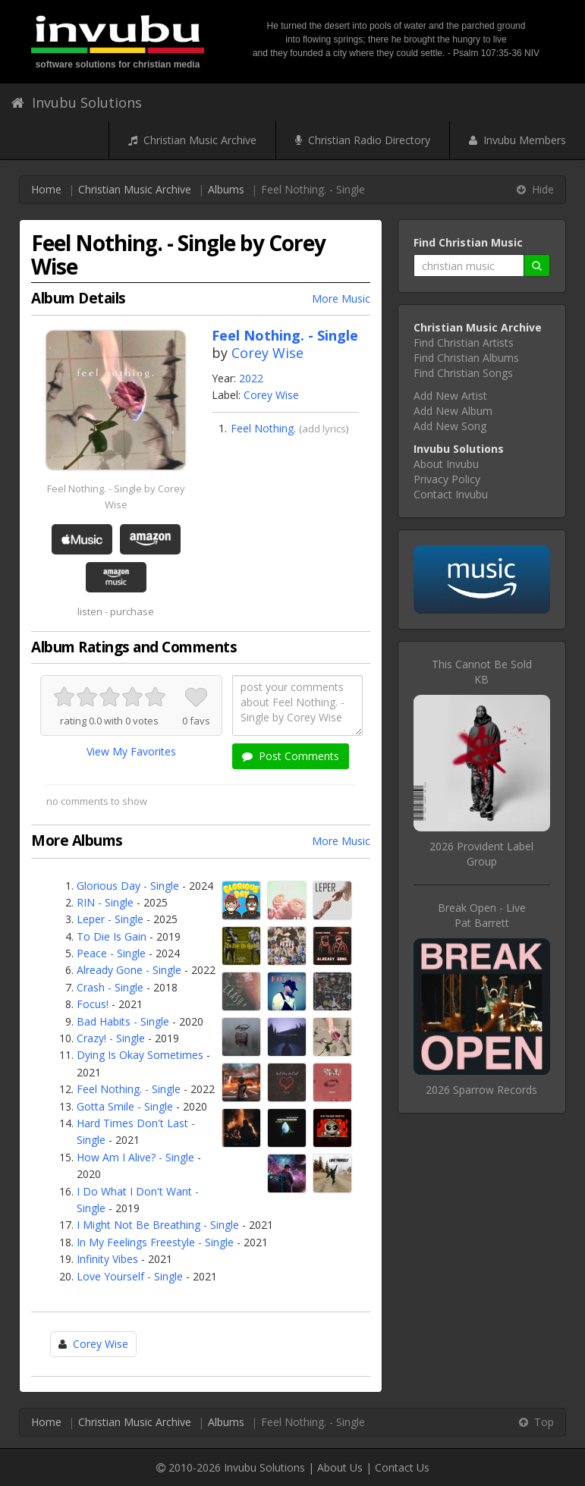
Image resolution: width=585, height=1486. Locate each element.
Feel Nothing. (263, 428)
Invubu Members (517, 140)
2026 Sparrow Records (481, 1089)
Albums (226, 189)
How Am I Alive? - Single (135, 1157)
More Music (341, 298)
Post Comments (290, 756)
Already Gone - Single (129, 970)
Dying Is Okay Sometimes (140, 1055)
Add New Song (450, 426)
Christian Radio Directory (362, 140)
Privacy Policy (447, 479)
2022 (251, 378)
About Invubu (446, 464)
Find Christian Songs (463, 373)
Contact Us (402, 1467)
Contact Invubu (451, 494)
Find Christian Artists (464, 342)
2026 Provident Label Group (481, 854)
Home (46, 189)
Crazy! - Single (111, 1038)
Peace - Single (111, 953)
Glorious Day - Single (128, 885)
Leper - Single (110, 919)
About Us (340, 1467)
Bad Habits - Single (123, 1021)
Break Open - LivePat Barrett (482, 915)
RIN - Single (105, 902)
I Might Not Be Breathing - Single (158, 1224)
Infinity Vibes (107, 1259)
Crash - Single (110, 987)
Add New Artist (450, 395)
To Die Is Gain (111, 936)
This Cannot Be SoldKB (482, 671)
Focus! (93, 1004)
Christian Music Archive (192, 140)
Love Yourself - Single (130, 1276)
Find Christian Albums (466, 357)
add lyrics (324, 428)
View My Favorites (131, 751)
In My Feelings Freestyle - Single (155, 1242)
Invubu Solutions (76, 102)
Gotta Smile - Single (125, 1106)
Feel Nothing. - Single (129, 1089)
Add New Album (453, 411)
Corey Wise (267, 353)
